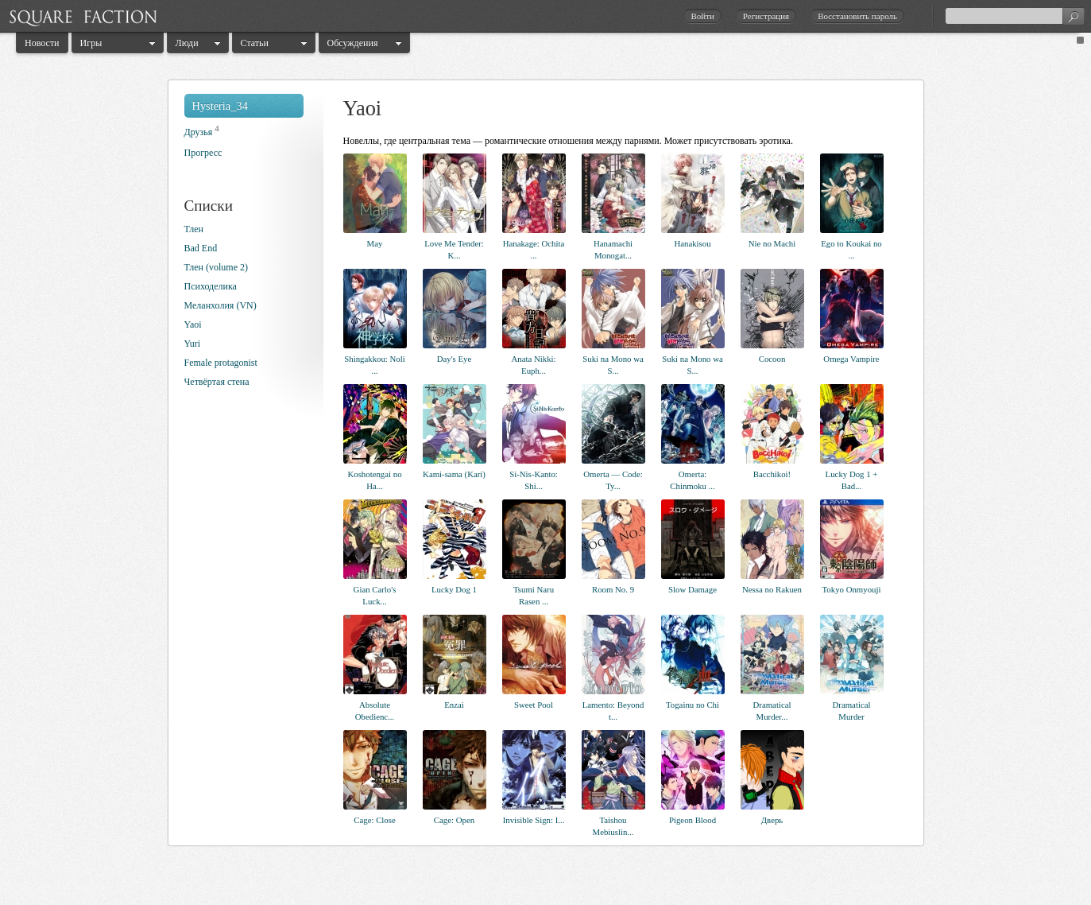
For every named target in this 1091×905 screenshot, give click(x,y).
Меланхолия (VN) (220, 305)
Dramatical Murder (852, 710)
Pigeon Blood (692, 820)
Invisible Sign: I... (534, 820)
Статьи (255, 43)
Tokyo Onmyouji (851, 589)
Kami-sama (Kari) (454, 474)
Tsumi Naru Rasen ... (533, 595)
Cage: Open (454, 820)
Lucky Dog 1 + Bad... (852, 480)
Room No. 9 (613, 589)
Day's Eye (454, 358)
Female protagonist (220, 362)
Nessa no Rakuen (772, 589)
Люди (187, 43)
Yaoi (193, 324)
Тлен (193, 229)
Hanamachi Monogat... (613, 249)
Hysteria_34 (220, 105)
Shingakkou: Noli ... (374, 364)
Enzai (454, 704)
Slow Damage (692, 589)
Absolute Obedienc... (374, 710)
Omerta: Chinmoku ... (692, 480)
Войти (702, 16)
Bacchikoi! (772, 474)
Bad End (201, 248)
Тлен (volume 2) (216, 267)
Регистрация (766, 16)
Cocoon (772, 358)
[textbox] (1015, 16)
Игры (91, 43)
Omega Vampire (851, 358)
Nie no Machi (772, 243)
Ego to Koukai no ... (851, 249)
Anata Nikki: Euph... (533, 364)
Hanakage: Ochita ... (534, 249)
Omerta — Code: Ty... (612, 480)
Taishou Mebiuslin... (613, 826)
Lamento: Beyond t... (613, 710)
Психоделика (210, 286)
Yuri (192, 343)
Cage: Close (374, 820)
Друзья (198, 132)
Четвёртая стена (217, 381)
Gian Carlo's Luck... (375, 595)
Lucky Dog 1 (454, 589)
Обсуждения (352, 43)
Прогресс (203, 152)
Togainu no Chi (692, 704)
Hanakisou (692, 243)
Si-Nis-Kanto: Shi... (533, 480)
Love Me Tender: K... (454, 249)
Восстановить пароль (857, 16)
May (375, 243)
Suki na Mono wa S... (612, 364)
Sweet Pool (533, 704)
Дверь (772, 820)
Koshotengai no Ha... (374, 480)
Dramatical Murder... (772, 710)
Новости (42, 43)
